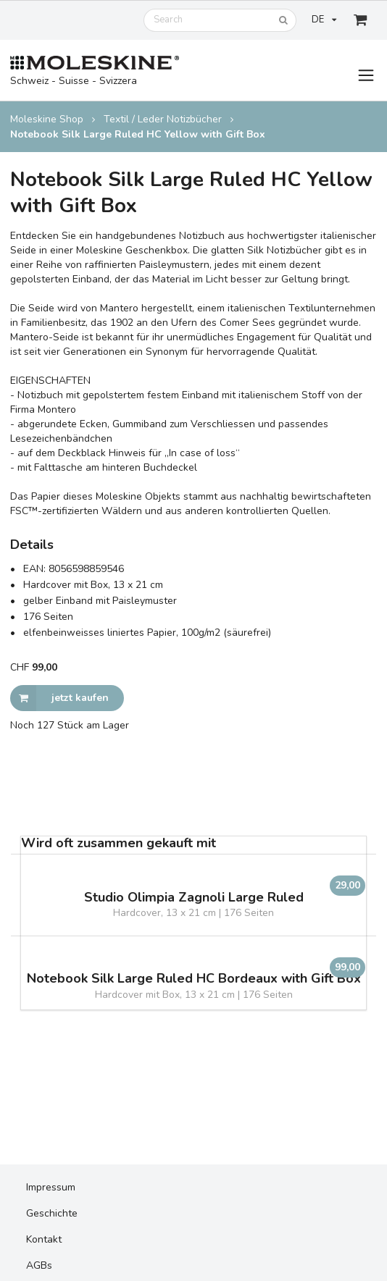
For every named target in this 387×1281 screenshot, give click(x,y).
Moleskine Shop (46, 119)
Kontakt (44, 1239)
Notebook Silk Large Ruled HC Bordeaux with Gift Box (194, 978)
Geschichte (52, 1213)
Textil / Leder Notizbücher (163, 119)
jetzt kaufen (59, 698)
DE (324, 19)
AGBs (39, 1265)
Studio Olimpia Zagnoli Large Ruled (194, 897)
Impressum (50, 1187)
